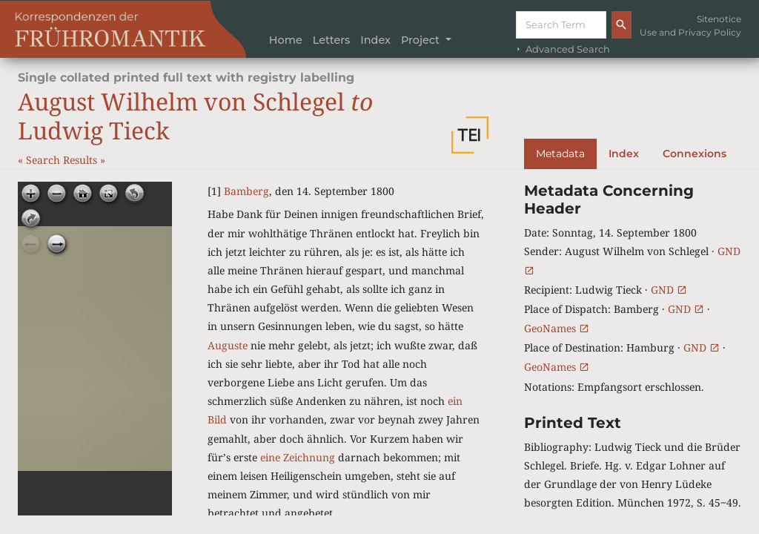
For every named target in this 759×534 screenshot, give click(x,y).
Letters (332, 40)
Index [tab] (624, 153)
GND (669, 290)
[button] (469, 135)
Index (375, 40)
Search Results (63, 160)
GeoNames (556, 328)
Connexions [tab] (694, 153)
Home (285, 40)
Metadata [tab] (560, 153)
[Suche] (561, 25)
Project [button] (422, 40)
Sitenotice (719, 18)
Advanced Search (562, 49)
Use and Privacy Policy (690, 32)
